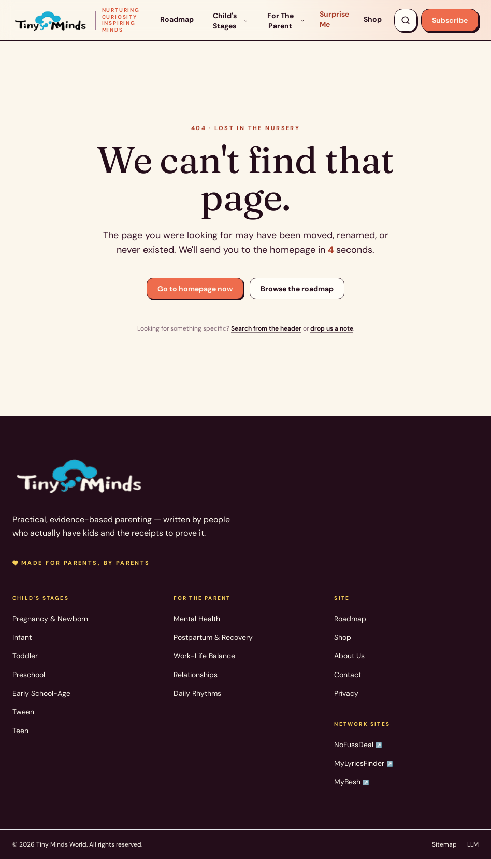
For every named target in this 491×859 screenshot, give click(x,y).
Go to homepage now (195, 288)
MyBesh (351, 781)
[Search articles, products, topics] (405, 20)
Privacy (346, 693)
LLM (473, 844)
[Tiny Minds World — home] (80, 20)
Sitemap (444, 844)
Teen (20, 730)
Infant (22, 637)
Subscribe (450, 20)
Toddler (25, 656)
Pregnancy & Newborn (50, 618)
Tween (23, 712)
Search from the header (266, 328)
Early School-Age (41, 693)
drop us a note (331, 328)
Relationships (196, 674)
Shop (373, 19)
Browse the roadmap (297, 288)
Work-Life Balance (204, 656)
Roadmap (177, 19)
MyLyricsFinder (363, 763)
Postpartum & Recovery (213, 637)
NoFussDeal (358, 744)
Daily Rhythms (197, 693)
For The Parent (286, 21)
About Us (349, 656)
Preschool (28, 674)
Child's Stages (230, 21)
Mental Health (197, 618)
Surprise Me (334, 19)
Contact (347, 674)
